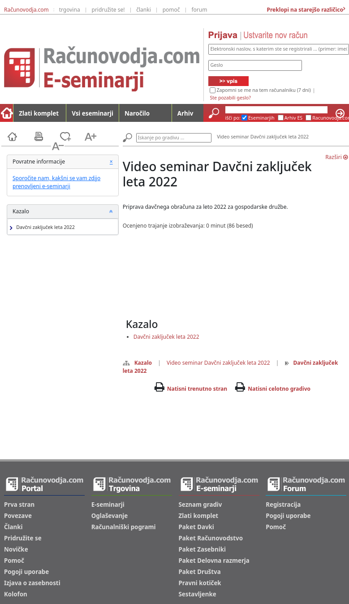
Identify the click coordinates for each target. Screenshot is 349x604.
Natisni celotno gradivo (279, 389)
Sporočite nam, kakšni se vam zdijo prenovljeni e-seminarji (56, 182)
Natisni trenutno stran (197, 389)
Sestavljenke (197, 594)
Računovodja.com (26, 9)
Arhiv (185, 113)
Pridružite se (23, 538)
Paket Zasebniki (202, 549)
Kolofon (15, 594)
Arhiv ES (293, 118)
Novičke (16, 549)
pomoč (171, 9)
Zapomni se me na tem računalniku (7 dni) (263, 90)
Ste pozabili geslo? (230, 98)
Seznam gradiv (200, 504)
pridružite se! (108, 9)
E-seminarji (108, 504)
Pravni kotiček (200, 583)
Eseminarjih (261, 118)
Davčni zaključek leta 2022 (44, 227)
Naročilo (137, 113)
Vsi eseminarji (92, 113)
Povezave (18, 516)
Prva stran (19, 504)
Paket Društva (200, 572)
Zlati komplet (39, 113)
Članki (13, 527)
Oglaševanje (109, 516)
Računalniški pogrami (123, 527)
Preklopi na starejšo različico (304, 9)
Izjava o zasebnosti (32, 583)
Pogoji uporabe (26, 572)
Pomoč (14, 561)
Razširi (336, 157)
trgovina (69, 9)
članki (143, 9)
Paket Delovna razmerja (214, 561)
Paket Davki (196, 527)
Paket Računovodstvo (211, 538)
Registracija (283, 504)
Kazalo (137, 363)
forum (199, 9)
